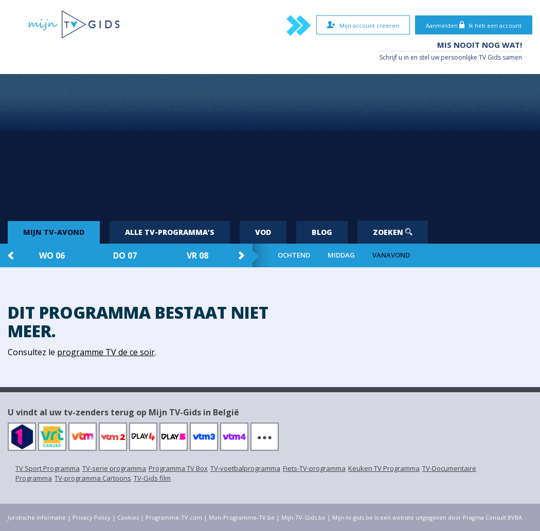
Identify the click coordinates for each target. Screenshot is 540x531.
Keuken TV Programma (384, 468)
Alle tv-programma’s (169, 232)
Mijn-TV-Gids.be (303, 517)
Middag (341, 255)
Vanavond (391, 255)
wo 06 (52, 255)
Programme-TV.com (174, 517)
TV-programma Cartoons (93, 478)
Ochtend (294, 255)
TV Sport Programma (47, 468)
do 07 (125, 255)
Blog (322, 232)
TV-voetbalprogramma (245, 468)
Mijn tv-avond (53, 232)
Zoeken (392, 232)
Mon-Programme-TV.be (242, 517)
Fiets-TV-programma (314, 468)
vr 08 (197, 255)
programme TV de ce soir (106, 352)
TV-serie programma (114, 468)
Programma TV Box (178, 468)
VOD (263, 232)
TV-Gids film (152, 478)
